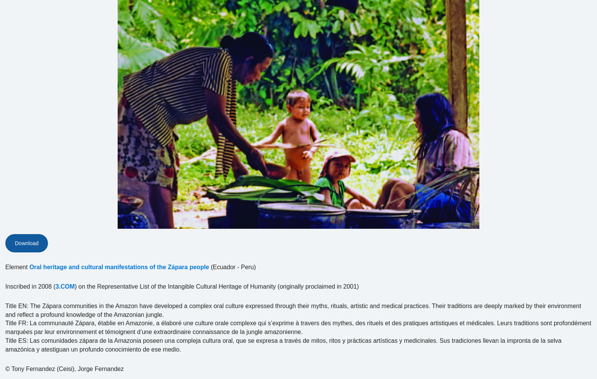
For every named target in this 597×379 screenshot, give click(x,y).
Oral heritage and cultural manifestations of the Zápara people (119, 267)
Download (26, 243)
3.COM (65, 286)
